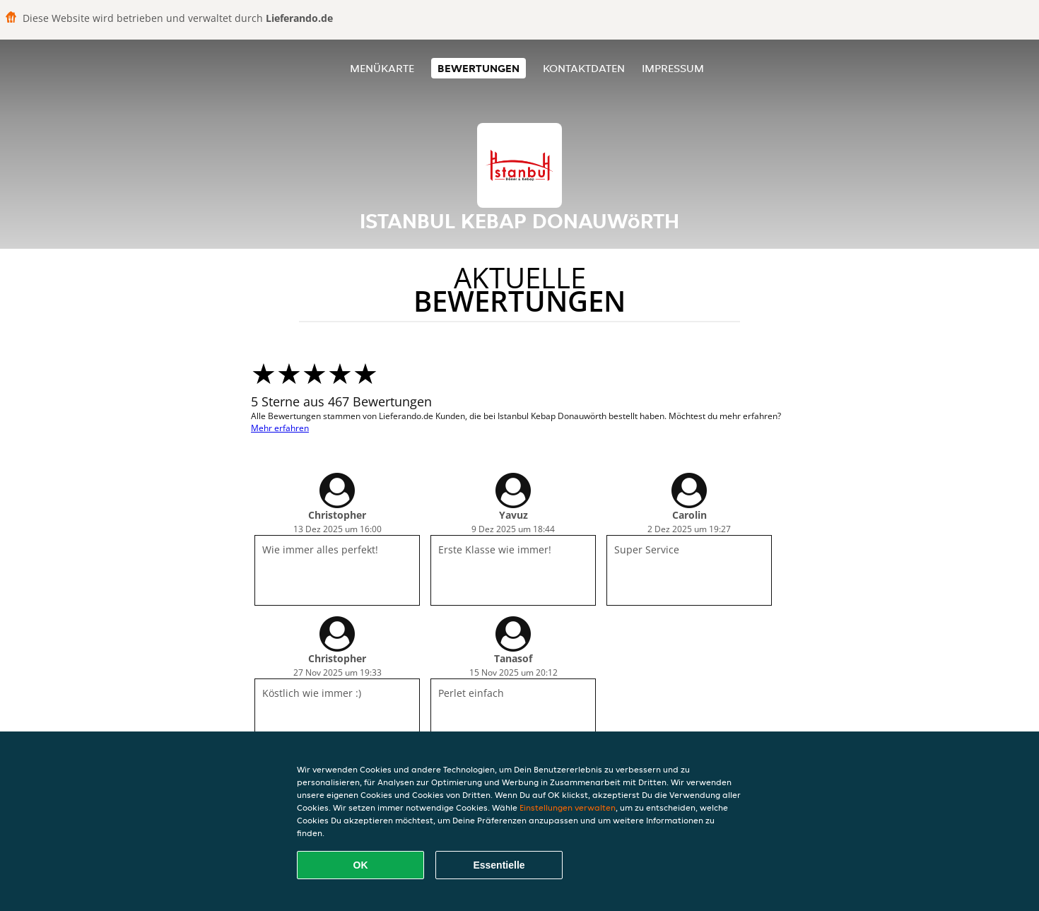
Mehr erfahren (280, 428)
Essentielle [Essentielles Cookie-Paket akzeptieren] (498, 865)
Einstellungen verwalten (568, 807)
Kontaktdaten (584, 68)
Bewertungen (479, 68)
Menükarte (382, 68)
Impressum (673, 68)
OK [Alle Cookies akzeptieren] (360, 865)
